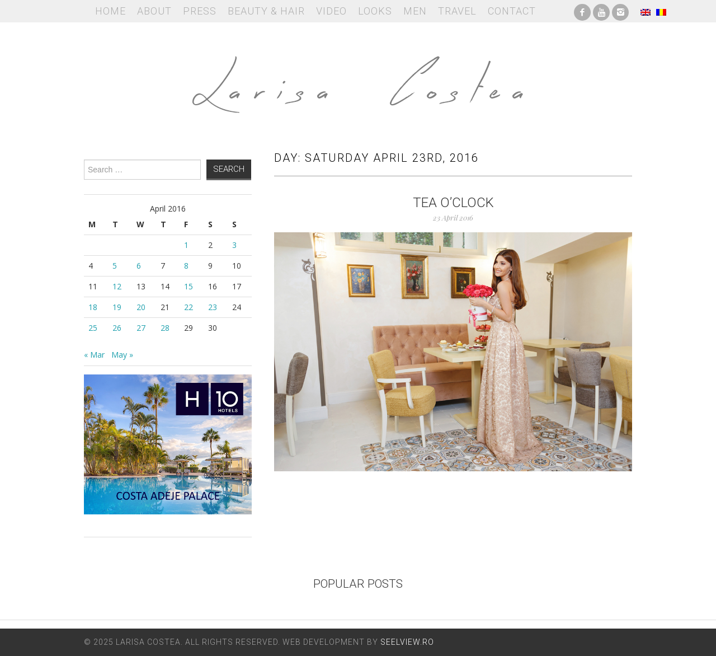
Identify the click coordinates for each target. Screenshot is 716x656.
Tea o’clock (453, 202)
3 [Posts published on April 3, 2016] (234, 245)
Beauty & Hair (266, 11)
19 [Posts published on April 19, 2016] (116, 307)
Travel (457, 11)
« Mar (94, 354)
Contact (512, 11)
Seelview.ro (407, 642)
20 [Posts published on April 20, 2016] (140, 307)
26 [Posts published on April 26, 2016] (116, 327)
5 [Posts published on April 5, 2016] (114, 265)
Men (415, 11)
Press (199, 11)
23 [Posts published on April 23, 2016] (212, 307)
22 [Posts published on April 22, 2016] (188, 307)
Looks (375, 11)
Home (110, 11)
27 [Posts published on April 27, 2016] (140, 327)
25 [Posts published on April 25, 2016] (92, 327)
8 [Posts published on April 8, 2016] (186, 265)
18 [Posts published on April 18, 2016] (92, 307)
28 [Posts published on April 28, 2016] (165, 327)
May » (122, 354)
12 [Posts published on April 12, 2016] (116, 286)
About (154, 11)
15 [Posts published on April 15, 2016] (188, 286)
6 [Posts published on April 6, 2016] (138, 265)
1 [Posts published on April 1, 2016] (186, 245)
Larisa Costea (358, 78)
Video (331, 11)
